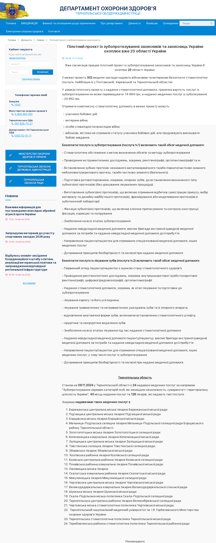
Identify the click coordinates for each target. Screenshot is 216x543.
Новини (40, 40)
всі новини (29, 283)
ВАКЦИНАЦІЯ (29, 23)
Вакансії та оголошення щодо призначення (69, 23)
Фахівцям (152, 23)
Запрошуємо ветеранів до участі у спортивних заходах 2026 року (29, 235)
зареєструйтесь (17, 58)
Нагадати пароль (31, 79)
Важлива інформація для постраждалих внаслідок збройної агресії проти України (30, 211)
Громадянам (170, 23)
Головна (11, 23)
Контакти (54, 31)
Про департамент (112, 23)
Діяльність (134, 23)
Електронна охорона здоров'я (24, 31)
